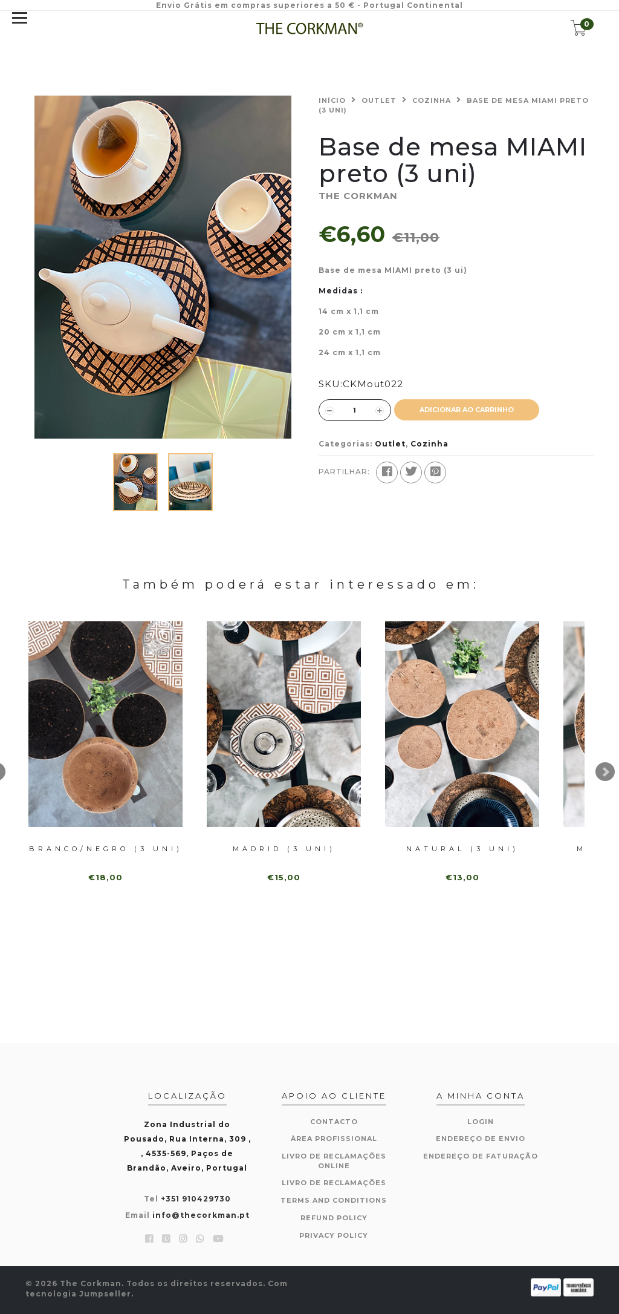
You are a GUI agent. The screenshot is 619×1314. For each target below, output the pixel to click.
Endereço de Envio (480, 1138)
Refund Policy (334, 1218)
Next (605, 772)
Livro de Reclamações (334, 1182)
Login (480, 1121)
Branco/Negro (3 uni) (106, 849)
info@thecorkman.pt (201, 1215)
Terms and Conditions (333, 1200)
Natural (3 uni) (462, 849)
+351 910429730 (196, 1198)
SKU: (331, 384)
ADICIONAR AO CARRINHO (467, 409)
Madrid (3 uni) (284, 849)
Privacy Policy (333, 1235)
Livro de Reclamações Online (334, 1161)
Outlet (379, 100)
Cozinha (431, 100)
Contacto (334, 1121)
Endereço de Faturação (480, 1156)
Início (332, 100)
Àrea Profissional (334, 1138)
